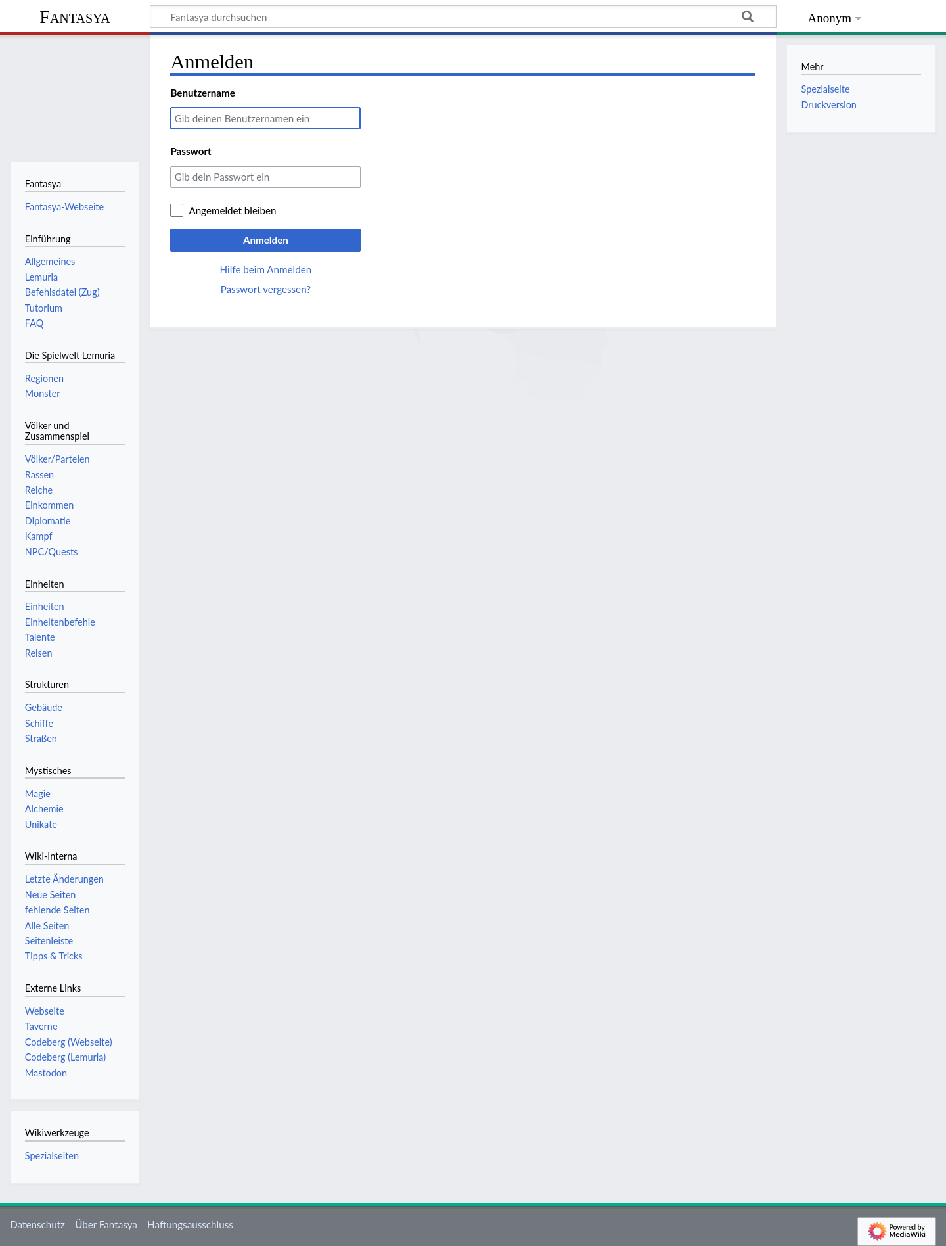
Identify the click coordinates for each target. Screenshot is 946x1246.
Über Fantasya (106, 1224)
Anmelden (265, 240)
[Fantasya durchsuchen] (463, 16)
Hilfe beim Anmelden (266, 269)
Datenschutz (37, 1224)
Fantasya (74, 17)
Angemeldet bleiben (232, 210)
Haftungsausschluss (190, 1224)
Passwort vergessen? (266, 289)
